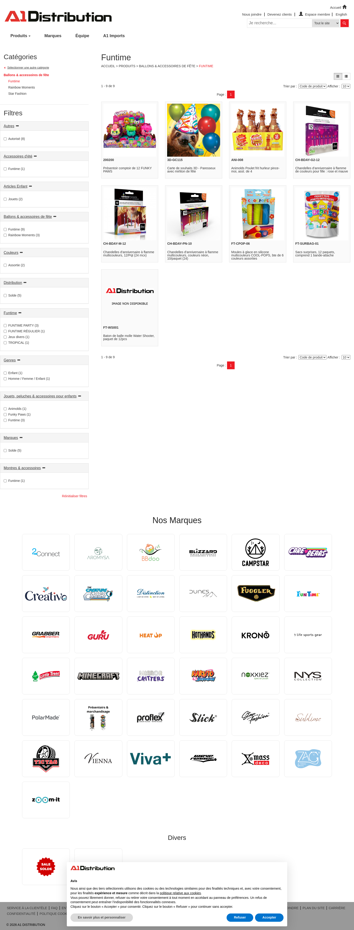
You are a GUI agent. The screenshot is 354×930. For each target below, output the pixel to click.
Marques (53, 35)
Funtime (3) (14, 420)
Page (220, 94)
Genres (10, 360)
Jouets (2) (13, 199)
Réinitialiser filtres (74, 496)
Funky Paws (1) (17, 414)
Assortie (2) (14, 265)
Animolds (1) (15, 409)
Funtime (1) (14, 169)
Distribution (13, 283)
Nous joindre (251, 14)
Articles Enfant (15, 186)
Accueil (339, 7)
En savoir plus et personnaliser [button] (102, 917)
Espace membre (314, 14)
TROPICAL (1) (16, 342)
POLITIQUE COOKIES (55, 914)
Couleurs (11, 253)
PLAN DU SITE (314, 908)
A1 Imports (114, 35)
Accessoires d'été (18, 156)
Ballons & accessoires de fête (26, 75)
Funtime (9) (14, 229)
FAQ (54, 908)
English (341, 14)
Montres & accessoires (22, 468)
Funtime (10, 313)
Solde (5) (12, 295)
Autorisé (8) (14, 139)
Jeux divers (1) (16, 337)
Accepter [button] (269, 917)
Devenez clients (279, 14)
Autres (9, 126)
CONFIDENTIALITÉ (21, 914)
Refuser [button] (240, 917)
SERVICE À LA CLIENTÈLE (27, 908)
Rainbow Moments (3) (22, 235)
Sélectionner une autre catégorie (28, 67)
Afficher (332, 86)
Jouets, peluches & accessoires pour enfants (40, 396)
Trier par (289, 86)
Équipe (82, 35)
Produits (19, 35)
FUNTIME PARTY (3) (21, 325)
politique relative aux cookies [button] (180, 893)
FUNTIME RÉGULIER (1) (24, 331)
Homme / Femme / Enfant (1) (27, 378)
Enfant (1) (13, 373)
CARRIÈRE (337, 908)
